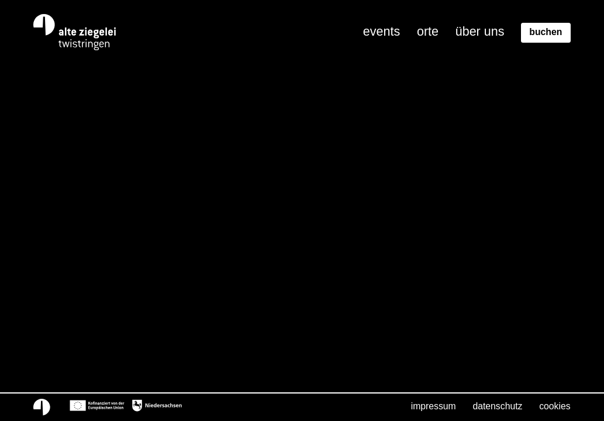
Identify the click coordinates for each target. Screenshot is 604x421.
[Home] (75, 32)
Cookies (554, 406)
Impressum (433, 406)
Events (381, 32)
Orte (428, 32)
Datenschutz (497, 406)
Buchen (545, 32)
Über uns (480, 32)
